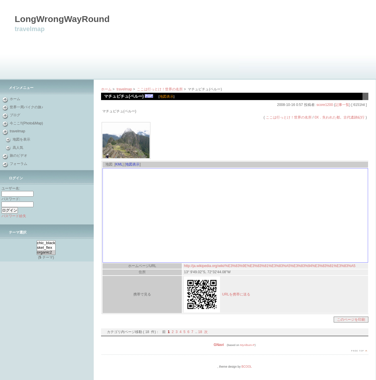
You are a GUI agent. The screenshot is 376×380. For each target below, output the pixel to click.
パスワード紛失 (13, 216)
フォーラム (18, 164)
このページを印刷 (351, 319)
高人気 (18, 148)
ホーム (15, 99)
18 (200, 332)
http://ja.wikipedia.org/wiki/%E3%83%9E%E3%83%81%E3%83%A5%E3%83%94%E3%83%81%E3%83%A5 (269, 266)
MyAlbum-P (247, 345)
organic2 (46, 252)
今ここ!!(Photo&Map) (26, 123)
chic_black (46, 243)
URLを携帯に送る (236, 294)
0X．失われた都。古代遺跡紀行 (340, 117)
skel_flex (46, 247)
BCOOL (246, 366)
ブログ (15, 115)
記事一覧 (342, 105)
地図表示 (167, 96)
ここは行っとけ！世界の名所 (160, 89)
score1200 (324, 105)
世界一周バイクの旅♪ (26, 107)
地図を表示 (21, 139)
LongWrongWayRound (66, 19)
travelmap (17, 131)
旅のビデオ (18, 155)
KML (119, 164)
